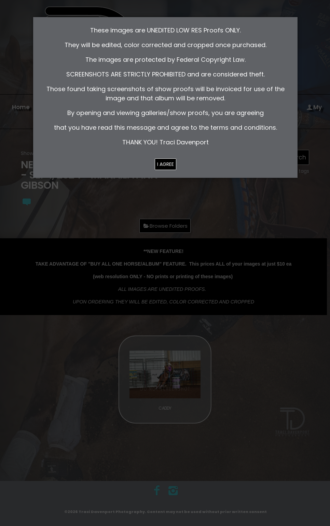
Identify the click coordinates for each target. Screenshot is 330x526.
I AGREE (165, 164)
